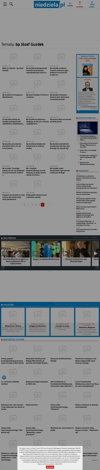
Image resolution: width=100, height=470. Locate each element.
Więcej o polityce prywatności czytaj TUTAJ (50, 464)
